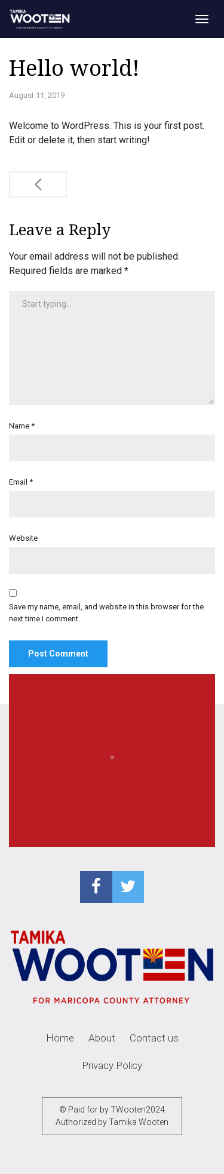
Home (60, 1038)
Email (21, 481)
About (101, 1038)
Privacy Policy (112, 1065)
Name (22, 425)
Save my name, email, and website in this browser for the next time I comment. (106, 612)
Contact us (154, 1038)
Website (23, 538)
